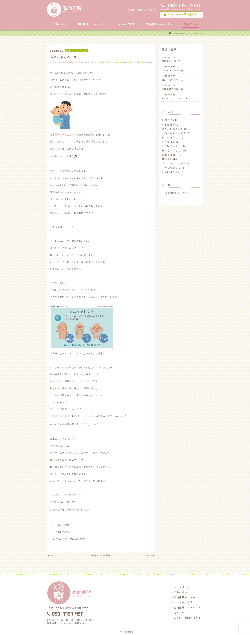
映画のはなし (170, 154)
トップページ (181, 587)
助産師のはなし (171, 146)
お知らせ (167, 120)
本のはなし (168, 141)
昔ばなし (167, 159)
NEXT (51, 555)
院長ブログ (191, 24)
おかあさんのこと (172, 128)
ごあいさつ (59, 24)
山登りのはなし (171, 167)
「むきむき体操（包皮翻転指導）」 (70, 538)
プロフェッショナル (174, 163)
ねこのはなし (170, 137)
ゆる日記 (167, 124)
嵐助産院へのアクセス (159, 24)
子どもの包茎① (61, 525)
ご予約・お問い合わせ (186, 617)
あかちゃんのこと (172, 133)
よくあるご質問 (125, 24)
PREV (151, 555)
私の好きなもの (171, 172)
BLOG (176, 33)
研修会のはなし (171, 150)
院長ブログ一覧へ (100, 555)
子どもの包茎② (61, 531)
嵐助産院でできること (90, 24)
